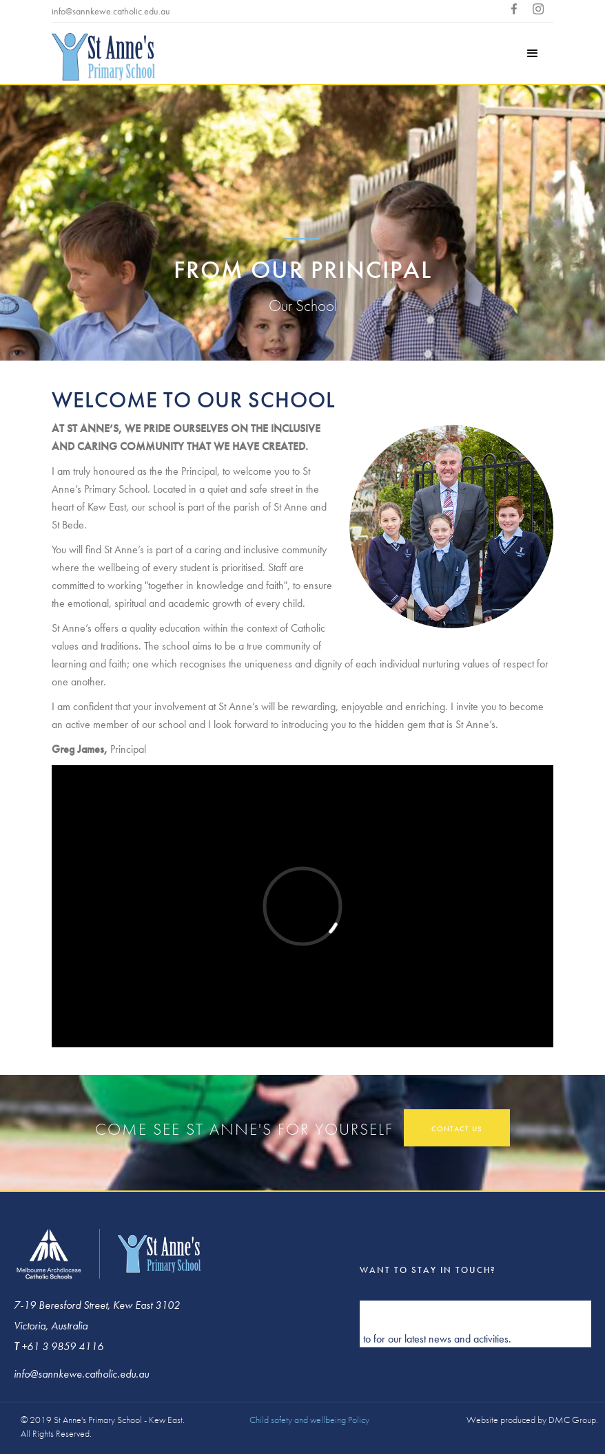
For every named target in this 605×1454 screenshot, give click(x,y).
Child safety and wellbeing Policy (309, 1419)
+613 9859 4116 (212, 11)
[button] (532, 53)
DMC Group (572, 1419)
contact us (456, 1128)
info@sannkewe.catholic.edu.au (111, 11)
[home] (103, 58)
